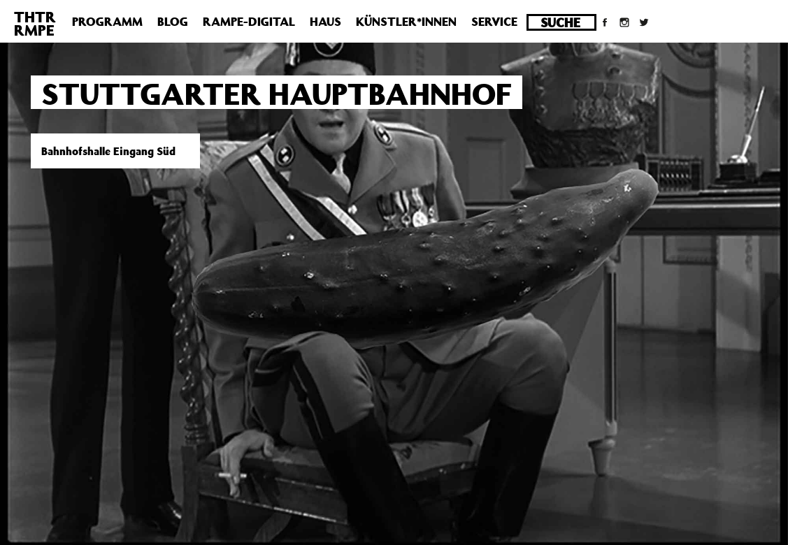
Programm (107, 21)
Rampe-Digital (249, 21)
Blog (172, 21)
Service (494, 21)
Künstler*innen (406, 21)
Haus (325, 21)
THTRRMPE (35, 23)
